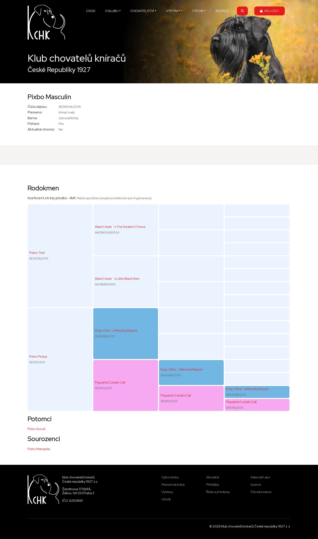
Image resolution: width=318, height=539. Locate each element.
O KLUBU (111, 11)
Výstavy (167, 492)
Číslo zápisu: (37, 107)
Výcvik (166, 499)
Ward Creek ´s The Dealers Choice (120, 227)
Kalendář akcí (260, 477)
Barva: (33, 118)
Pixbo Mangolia (39, 449)
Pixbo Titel (37, 253)
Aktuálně (212, 477)
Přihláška (212, 484)
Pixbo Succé (36, 429)
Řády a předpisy (218, 492)
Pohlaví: (34, 124)
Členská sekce (261, 492)
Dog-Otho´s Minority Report (116, 330)
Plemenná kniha (173, 484)
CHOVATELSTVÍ (142, 11)
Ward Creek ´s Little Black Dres (117, 278)
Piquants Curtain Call (110, 382)
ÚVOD (90, 11)
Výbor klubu (170, 477)
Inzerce (256, 484)
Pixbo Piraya (38, 356)
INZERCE (222, 11)
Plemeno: (35, 112)
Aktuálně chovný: (41, 129)
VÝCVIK (197, 11)
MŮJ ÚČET (269, 11)
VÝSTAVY (173, 11)
